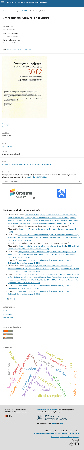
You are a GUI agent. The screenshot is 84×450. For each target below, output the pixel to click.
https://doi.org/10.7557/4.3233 (19, 49)
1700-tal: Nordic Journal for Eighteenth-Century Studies (26, 2)
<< (4, 299)
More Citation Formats (11, 182)
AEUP (61, 424)
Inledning (23, 229)
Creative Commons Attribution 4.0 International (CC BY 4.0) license (56, 433)
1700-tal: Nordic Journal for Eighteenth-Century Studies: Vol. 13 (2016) (47, 223)
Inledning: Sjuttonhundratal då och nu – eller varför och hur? (42, 246)
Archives (13, 11)
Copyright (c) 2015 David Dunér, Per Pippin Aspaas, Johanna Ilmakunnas (26, 164)
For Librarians (8, 318)
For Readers (7, 311)
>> (17, 299)
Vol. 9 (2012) (23, 11)
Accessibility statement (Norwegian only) (65, 437)
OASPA (53, 424)
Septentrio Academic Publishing (48, 410)
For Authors (7, 314)
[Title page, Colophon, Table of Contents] (34, 260)
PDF (7, 125)
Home (5, 11)
